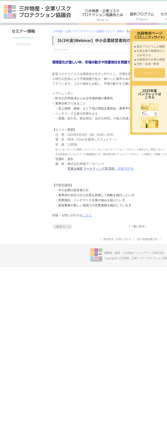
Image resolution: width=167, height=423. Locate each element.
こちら (87, 215)
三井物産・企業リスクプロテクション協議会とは (102, 16)
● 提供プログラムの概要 (149, 46)
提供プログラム (141, 18)
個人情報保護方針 (147, 239)
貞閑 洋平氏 (100, 168)
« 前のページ (62, 226)
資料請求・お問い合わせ (117, 239)
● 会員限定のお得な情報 (149, 59)
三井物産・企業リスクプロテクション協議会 (37, 11)
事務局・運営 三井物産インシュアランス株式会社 (134, 253)
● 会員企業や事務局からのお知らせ (149, 53)
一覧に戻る (137, 226)
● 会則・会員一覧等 (146, 64)
